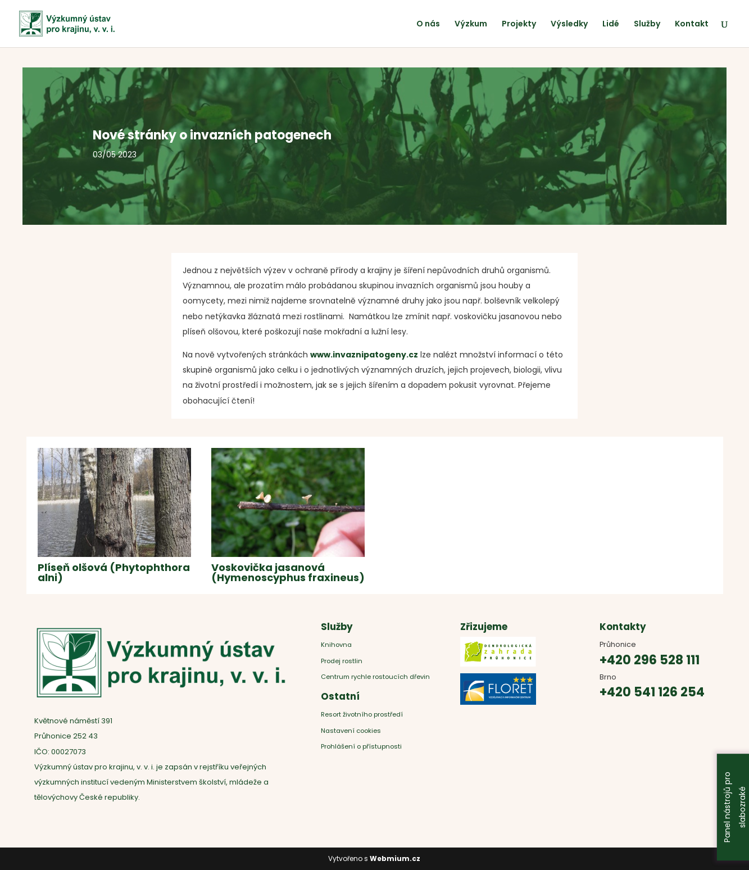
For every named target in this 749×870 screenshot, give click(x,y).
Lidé (610, 24)
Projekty (519, 24)
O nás (428, 24)
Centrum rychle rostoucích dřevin (375, 676)
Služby (647, 24)
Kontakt (692, 24)
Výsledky (569, 24)
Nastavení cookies (351, 730)
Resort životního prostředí (363, 714)
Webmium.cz (395, 858)
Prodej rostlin (341, 660)
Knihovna (336, 644)
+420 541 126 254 (652, 692)
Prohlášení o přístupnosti (361, 746)
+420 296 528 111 (650, 660)
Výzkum (471, 24)
